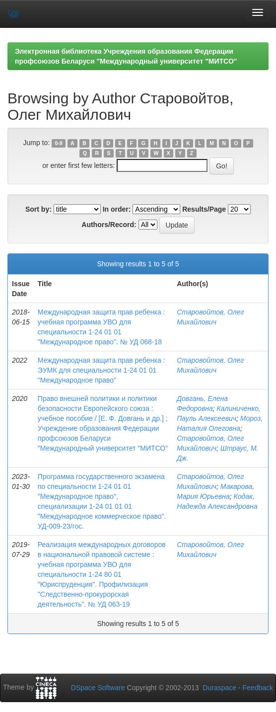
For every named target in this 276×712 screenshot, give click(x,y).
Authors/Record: (108, 225)
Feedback (258, 688)
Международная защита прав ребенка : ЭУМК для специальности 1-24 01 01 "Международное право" (101, 370)
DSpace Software (98, 688)
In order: (117, 209)
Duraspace (219, 688)
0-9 (58, 143)
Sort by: (38, 209)
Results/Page (204, 209)
